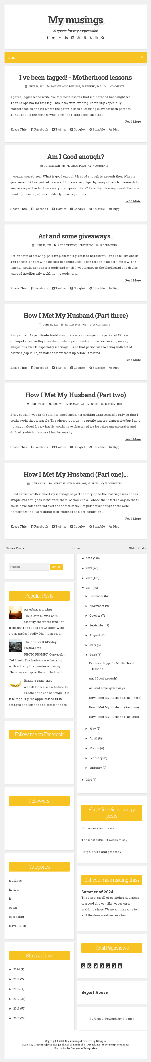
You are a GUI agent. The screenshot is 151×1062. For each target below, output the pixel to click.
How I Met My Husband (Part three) (75, 315)
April (93, 738)
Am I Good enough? (75, 156)
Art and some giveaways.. (75, 235)
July (92, 644)
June (93, 654)
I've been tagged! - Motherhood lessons (75, 77)
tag (99, 86)
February (96, 757)
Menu (75, 57)
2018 (16, 988)
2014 (89, 558)
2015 (16, 1018)
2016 (16, 1008)
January (95, 767)
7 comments (100, 165)
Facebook (39, 129)
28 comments (101, 324)
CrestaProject (42, 1043)
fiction (14, 889)
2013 (89, 567)
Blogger (128, 1017)
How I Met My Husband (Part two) (75, 394)
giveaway (70, 244)
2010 (89, 779)
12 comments (108, 244)
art (60, 244)
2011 (89, 587)
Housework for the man (99, 827)
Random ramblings (38, 680)
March (94, 747)
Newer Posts (15, 547)
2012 (89, 577)
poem (82, 165)
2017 (16, 998)
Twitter (59, 129)
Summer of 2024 (97, 891)
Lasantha (79, 1043)
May (92, 728)
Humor (69, 324)
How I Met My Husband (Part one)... (75, 473)
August (94, 634)
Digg (114, 129)
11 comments (116, 86)
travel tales (17, 925)
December (96, 595)
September (97, 625)
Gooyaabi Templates (84, 1046)
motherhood (59, 86)
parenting (88, 86)
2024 (16, 969)
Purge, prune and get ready (101, 851)
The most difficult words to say (104, 839)
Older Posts (137, 547)
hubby (57, 403)
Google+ (78, 129)
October (94, 615)
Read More (133, 121)
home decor (85, 244)
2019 (16, 978)
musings (74, 86)
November (96, 605)
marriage (79, 403)
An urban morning (38, 609)
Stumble (97, 129)
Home (76, 547)
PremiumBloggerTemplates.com (107, 1043)
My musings (75, 19)
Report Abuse (94, 991)
